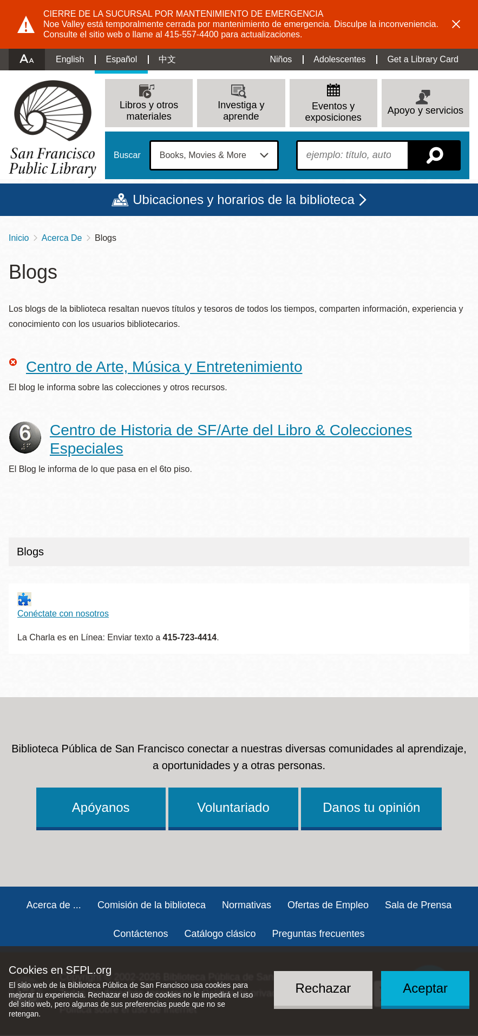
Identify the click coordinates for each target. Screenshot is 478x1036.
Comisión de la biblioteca (151, 905)
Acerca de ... (54, 905)
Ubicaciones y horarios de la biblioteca (244, 199)
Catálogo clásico (220, 933)
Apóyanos (101, 807)
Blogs (30, 552)
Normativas (246, 905)
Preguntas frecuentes (318, 933)
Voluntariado (233, 807)
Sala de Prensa (418, 905)
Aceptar (425, 988)
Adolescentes (339, 59)
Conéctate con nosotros (63, 613)
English (70, 59)
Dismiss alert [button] (456, 24)
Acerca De (62, 237)
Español (121, 59)
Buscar (127, 155)
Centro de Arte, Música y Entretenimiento (164, 366)
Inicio (19, 237)
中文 (167, 59)
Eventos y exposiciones (333, 112)
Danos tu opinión (371, 807)
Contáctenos (140, 933)
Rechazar (323, 988)
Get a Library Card (423, 59)
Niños (281, 59)
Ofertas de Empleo (328, 905)
